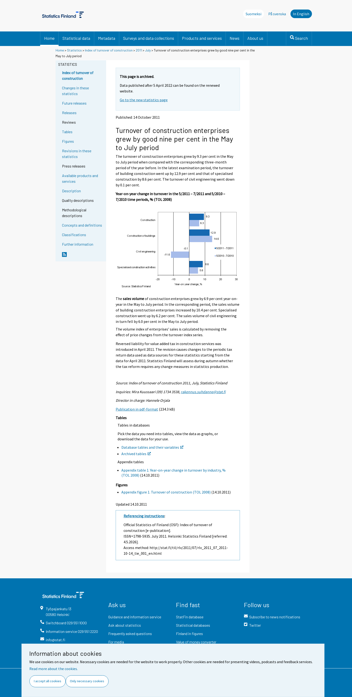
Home (49, 38)
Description (71, 190)
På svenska (277, 13)
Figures (68, 141)
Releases (69, 112)
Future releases (74, 103)
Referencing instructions (144, 516)
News (234, 38)
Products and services (202, 38)
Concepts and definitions (82, 225)
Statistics (74, 50)
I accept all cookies (47, 681)
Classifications (74, 234)
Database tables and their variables (152, 447)
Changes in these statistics (75, 91)
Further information (77, 244)
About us (255, 38)
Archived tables (136, 453)
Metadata (106, 38)
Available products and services (80, 178)
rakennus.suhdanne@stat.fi (203, 391)
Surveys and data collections (148, 38)
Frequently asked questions (130, 633)
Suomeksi (253, 13)
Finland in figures (189, 633)
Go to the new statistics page (144, 99)
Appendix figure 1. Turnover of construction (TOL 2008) (166, 492)
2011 (139, 50)
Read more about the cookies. (53, 668)
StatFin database (189, 617)
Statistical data (76, 38)
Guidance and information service (134, 617)
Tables (67, 131)
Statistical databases (193, 625)
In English (301, 13)
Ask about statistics (124, 625)
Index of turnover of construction (109, 50)
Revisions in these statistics (76, 153)
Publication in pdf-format (137, 409)
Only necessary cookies (87, 681)
